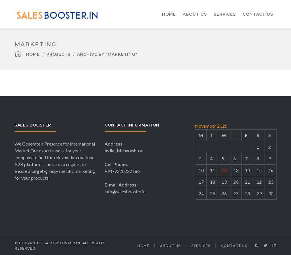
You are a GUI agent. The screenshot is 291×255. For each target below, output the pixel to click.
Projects (58, 54)
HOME (143, 246)
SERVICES (200, 246)
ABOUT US (170, 246)
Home (33, 54)
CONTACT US (234, 246)
